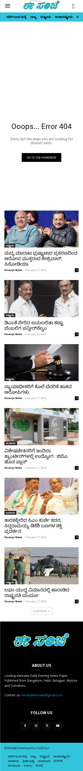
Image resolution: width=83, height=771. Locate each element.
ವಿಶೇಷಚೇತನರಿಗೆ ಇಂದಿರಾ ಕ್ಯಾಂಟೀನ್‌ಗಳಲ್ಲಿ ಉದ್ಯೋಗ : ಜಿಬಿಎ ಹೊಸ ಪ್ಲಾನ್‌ (36, 456)
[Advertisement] (41, 65)
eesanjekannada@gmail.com (42, 695)
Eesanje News (13, 270)
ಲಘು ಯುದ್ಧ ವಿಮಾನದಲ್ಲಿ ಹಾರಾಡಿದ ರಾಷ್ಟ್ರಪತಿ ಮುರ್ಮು (36, 592)
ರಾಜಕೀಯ (10, 512)
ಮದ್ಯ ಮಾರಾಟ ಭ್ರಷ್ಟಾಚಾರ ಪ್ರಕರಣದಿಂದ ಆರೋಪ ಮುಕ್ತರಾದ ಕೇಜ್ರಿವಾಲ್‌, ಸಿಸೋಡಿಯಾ (40, 258)
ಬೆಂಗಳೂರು (11, 443)
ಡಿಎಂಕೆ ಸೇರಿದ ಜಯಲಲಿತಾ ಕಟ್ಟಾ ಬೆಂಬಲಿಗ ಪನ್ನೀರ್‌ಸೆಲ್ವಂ (33, 325)
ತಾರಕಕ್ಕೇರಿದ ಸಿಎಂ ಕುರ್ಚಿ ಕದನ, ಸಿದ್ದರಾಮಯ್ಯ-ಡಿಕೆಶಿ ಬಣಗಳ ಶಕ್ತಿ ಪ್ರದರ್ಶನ (33, 526)
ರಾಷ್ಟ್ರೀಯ (10, 245)
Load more (41, 611)
